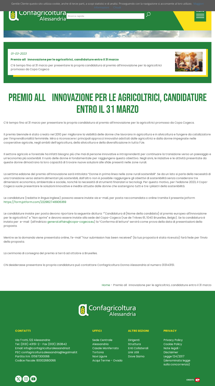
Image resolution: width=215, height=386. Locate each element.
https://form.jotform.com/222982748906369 (35, 202)
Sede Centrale (102, 340)
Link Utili (133, 352)
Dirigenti (134, 340)
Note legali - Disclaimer (172, 350)
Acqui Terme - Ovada (107, 360)
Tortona (98, 352)
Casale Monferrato (105, 348)
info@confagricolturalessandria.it (47, 348)
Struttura (134, 344)
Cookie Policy (173, 344)
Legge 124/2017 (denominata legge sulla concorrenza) (177, 360)
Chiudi (117, 7)
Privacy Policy (173, 340)
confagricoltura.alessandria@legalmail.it (49, 352)
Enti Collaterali (138, 348)
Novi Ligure (99, 356)
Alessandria (100, 344)
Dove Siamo (136, 356)
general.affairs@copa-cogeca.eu (70, 222)
